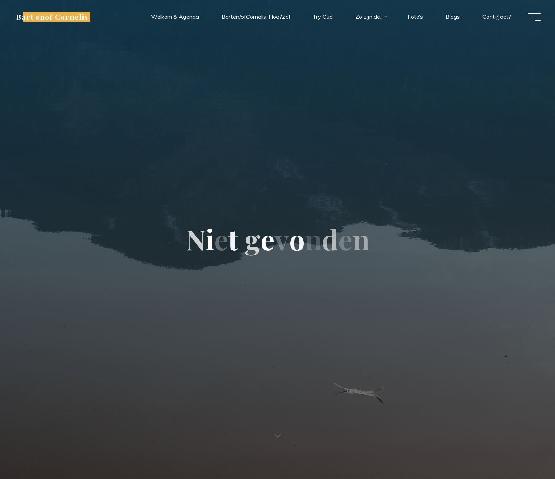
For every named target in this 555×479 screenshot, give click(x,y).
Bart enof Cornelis (52, 17)
